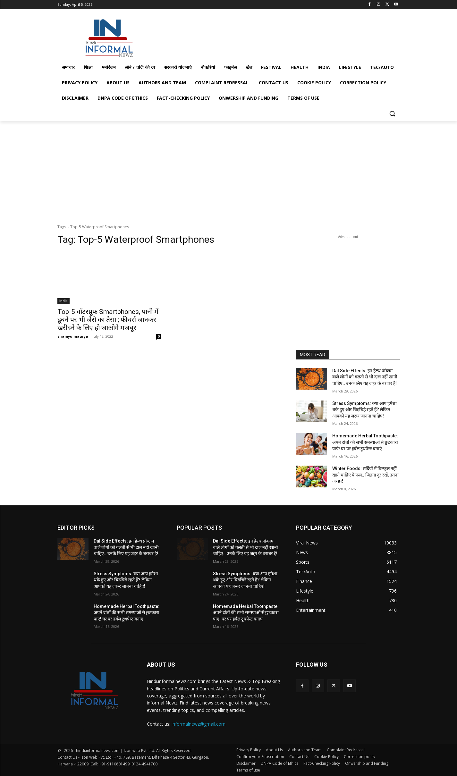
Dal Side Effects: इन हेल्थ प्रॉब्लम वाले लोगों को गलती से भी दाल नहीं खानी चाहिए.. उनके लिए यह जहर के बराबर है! (364, 377)
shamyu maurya (72, 336)
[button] (392, 113)
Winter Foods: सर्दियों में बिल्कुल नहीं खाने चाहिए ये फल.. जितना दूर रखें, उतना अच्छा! (365, 475)
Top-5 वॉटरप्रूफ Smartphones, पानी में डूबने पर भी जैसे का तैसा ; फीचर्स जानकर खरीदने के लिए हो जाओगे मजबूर (107, 320)
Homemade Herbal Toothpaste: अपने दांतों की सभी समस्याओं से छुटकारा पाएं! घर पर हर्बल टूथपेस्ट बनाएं (365, 442)
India (63, 301)
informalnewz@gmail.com (198, 724)
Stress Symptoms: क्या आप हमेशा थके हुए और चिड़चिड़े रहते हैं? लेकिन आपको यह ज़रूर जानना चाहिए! (364, 409)
